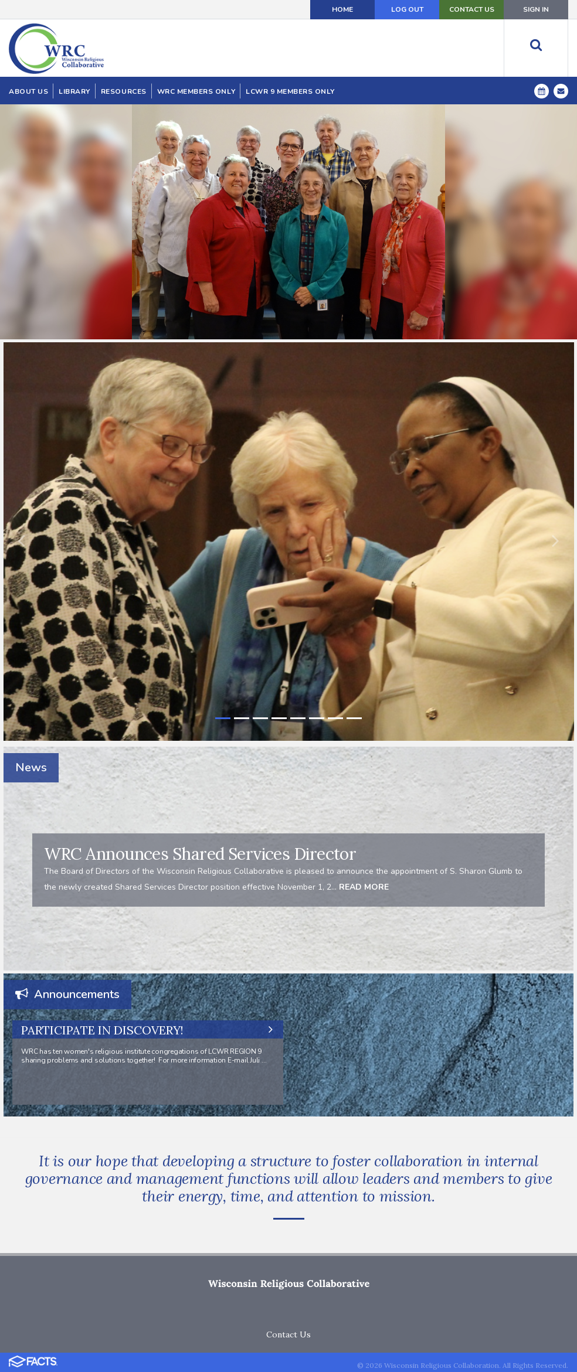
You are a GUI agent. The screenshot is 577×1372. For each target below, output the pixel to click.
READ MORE (363, 887)
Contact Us (288, 1334)
